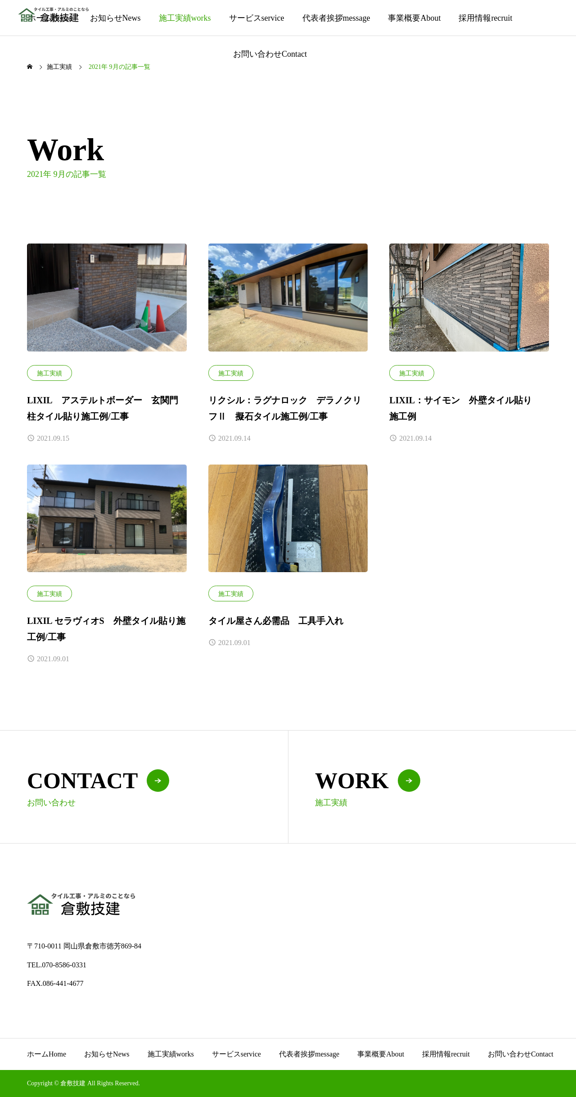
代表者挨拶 (336, 18)
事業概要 (414, 18)
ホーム (46, 1054)
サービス (256, 18)
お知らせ (115, 18)
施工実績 (185, 18)
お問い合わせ (270, 54)
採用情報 (485, 18)
